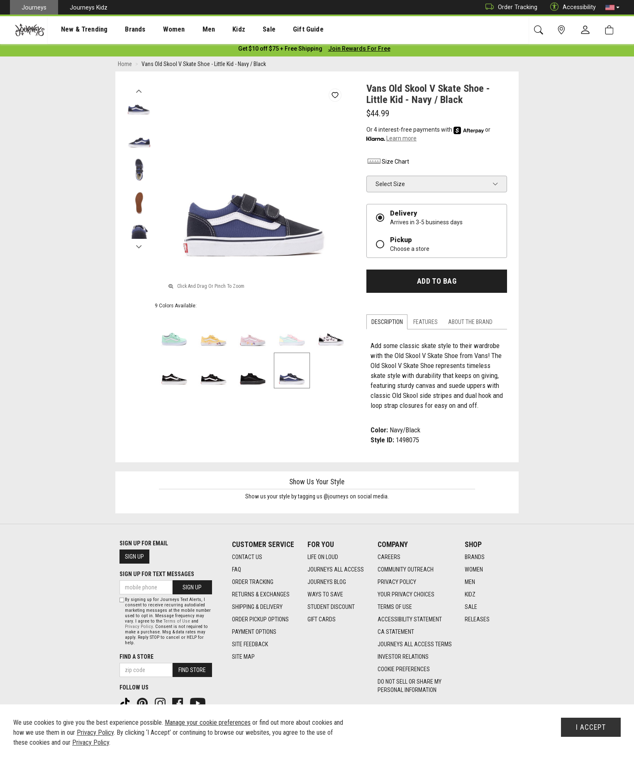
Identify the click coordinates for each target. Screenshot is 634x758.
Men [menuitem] (186, 29)
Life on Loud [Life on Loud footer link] (322, 557)
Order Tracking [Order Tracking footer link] (252, 582)
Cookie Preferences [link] (404, 669)
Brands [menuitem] (122, 29)
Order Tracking (509, 7)
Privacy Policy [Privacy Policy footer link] (397, 582)
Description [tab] (387, 323)
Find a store (136, 656)
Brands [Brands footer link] (475, 557)
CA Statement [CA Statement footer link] (396, 632)
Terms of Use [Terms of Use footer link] (395, 607)
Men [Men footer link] (470, 582)
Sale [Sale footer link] (471, 607)
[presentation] (77, 29)
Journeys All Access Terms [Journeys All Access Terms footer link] (415, 644)
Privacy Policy (139, 626)
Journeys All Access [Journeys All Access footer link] (335, 570)
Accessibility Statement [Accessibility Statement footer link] (410, 619)
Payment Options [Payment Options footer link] (254, 632)
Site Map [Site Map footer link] (243, 657)
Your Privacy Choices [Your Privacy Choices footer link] (406, 594)
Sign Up (134, 557)
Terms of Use (176, 621)
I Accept (591, 727)
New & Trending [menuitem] (76, 29)
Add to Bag (436, 282)
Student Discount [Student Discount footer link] (331, 607)
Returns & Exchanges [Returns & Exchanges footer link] (261, 594)
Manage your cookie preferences (208, 722)
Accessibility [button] (571, 7)
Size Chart (387, 162)
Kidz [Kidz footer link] (470, 594)
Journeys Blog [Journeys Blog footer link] (326, 582)
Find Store (192, 670)
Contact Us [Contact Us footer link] (247, 557)
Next (139, 246)
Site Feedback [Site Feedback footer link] (250, 644)
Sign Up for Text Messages (156, 574)
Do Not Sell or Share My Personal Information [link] (409, 686)
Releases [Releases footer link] (477, 619)
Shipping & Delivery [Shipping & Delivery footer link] (257, 607)
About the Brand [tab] (470, 323)
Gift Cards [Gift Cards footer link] (321, 619)
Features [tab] (425, 323)
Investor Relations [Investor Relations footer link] (403, 657)
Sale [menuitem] (240, 29)
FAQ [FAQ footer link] (236, 570)
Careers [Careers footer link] (389, 557)
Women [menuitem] (156, 29)
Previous (139, 90)
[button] (612, 7)
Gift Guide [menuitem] (274, 29)
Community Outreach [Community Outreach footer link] (406, 570)
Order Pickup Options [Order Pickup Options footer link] (260, 619)
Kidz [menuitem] (213, 29)
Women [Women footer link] (474, 570)
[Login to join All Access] (280, 50)
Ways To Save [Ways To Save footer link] (325, 594)
